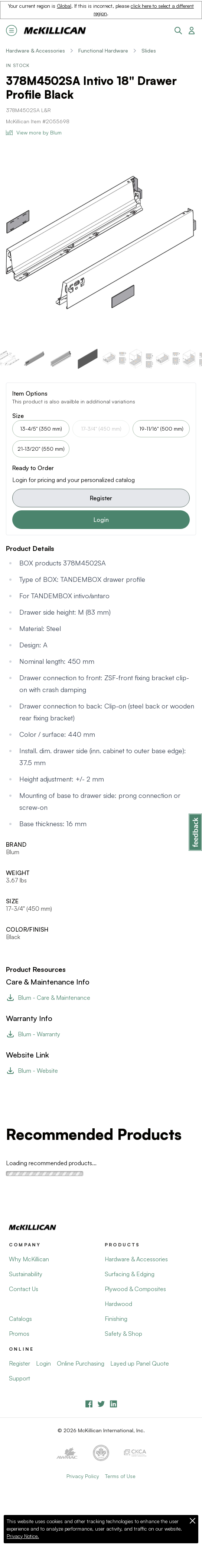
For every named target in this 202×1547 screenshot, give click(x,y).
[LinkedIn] (113, 1403)
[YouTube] (101, 1403)
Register (101, 498)
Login (101, 519)
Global (64, 6)
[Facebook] (89, 1403)
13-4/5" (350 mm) (41, 428)
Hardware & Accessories (35, 50)
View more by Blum (34, 132)
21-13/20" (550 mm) (41, 449)
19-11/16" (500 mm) (161, 428)
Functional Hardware (103, 50)
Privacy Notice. (23, 1536)
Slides (148, 50)
